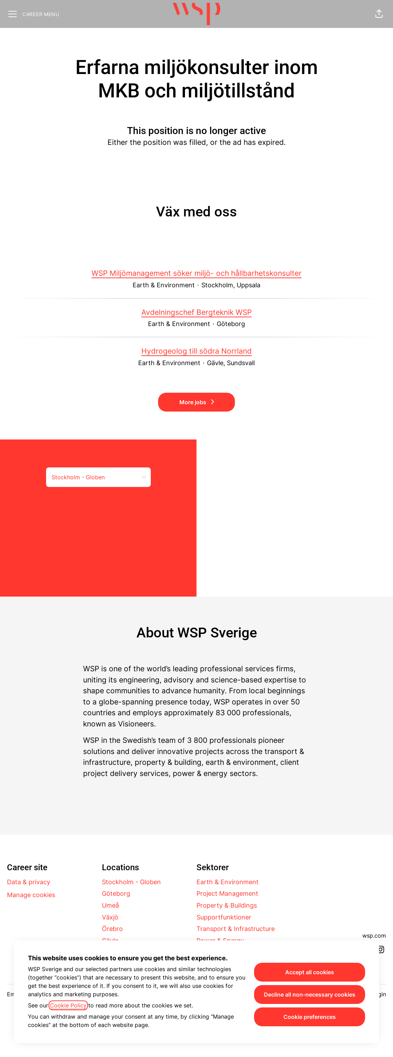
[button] (379, 14)
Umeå (110, 905)
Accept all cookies (309, 972)
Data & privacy (28, 882)
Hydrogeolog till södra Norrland (196, 351)
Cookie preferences (309, 1016)
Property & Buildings (226, 905)
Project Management (227, 893)
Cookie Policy (68, 1005)
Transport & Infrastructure (235, 928)
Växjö (110, 917)
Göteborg (116, 893)
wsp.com (374, 935)
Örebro (112, 928)
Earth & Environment (227, 882)
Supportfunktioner (223, 917)
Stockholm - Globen (131, 882)
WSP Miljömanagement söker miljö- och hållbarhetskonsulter (196, 273)
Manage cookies (31, 895)
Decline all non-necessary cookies (309, 994)
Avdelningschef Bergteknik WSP (196, 312)
